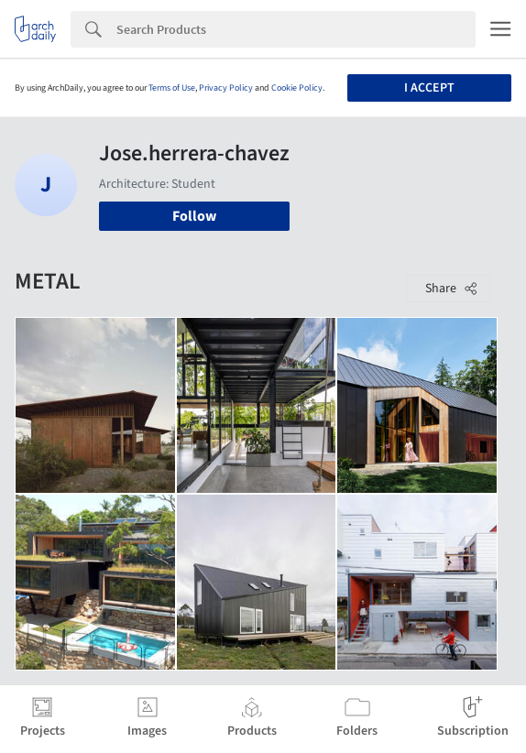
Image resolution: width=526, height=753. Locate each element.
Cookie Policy (297, 88)
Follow (194, 216)
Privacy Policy (226, 88)
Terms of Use (171, 88)
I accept (429, 88)
